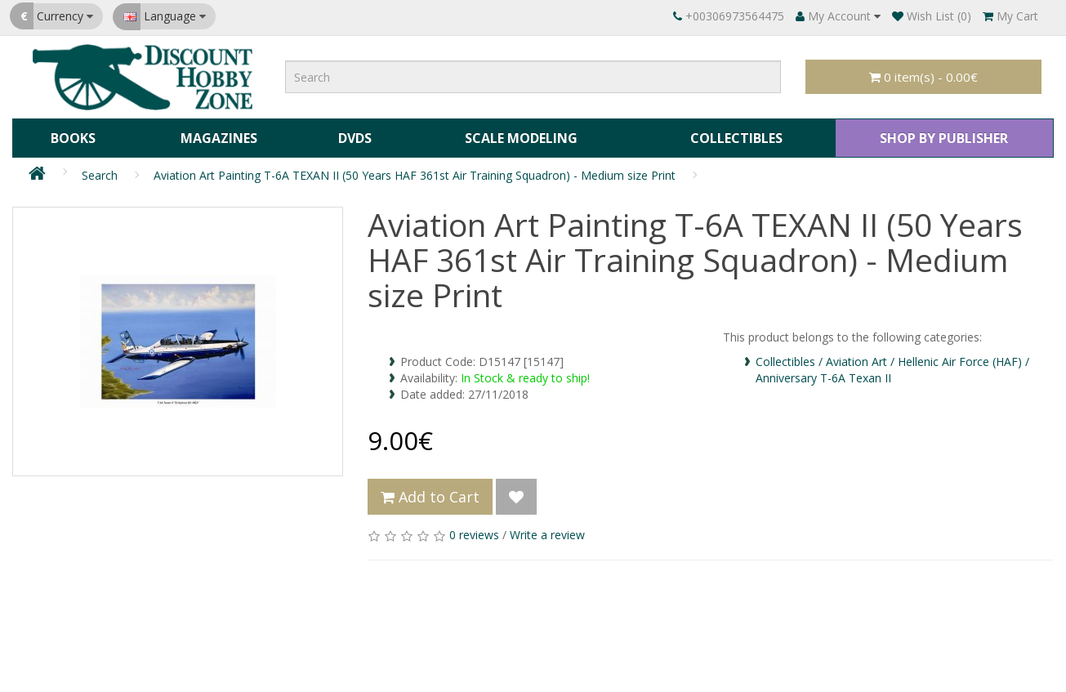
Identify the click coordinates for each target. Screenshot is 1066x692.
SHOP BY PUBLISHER (942, 136)
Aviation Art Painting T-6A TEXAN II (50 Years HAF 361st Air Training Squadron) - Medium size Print (415, 170)
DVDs (351, 136)
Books (72, 136)
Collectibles (732, 136)
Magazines (216, 136)
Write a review (547, 530)
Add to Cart (430, 492)
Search (100, 170)
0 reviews (474, 530)
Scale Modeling (517, 136)
